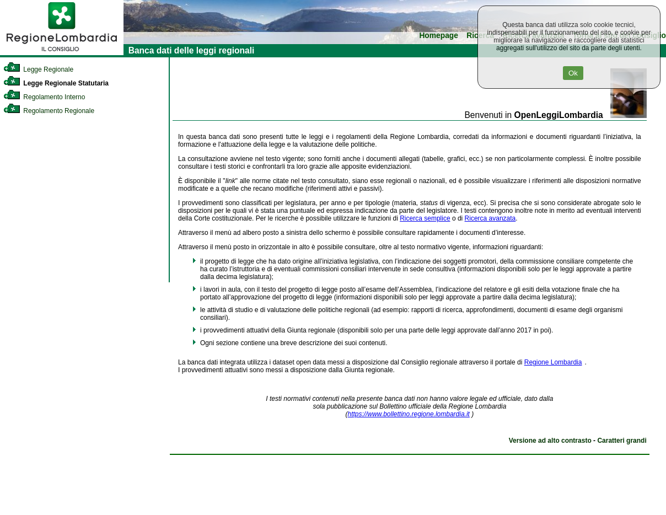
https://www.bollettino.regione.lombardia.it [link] (408, 414)
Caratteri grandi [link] (621, 440)
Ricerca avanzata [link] (490, 218)
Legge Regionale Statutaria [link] (56, 83)
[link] (61, 53)
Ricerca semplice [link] (425, 218)
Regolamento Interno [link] (44, 97)
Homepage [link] (438, 35)
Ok (573, 73)
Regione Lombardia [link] (553, 362)
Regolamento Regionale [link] (48, 111)
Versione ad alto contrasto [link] (550, 440)
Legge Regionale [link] (38, 69)
